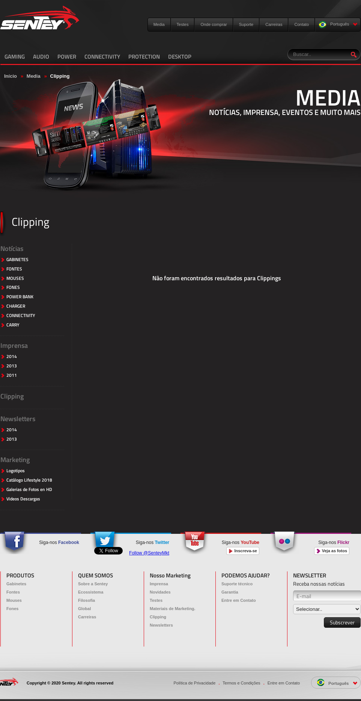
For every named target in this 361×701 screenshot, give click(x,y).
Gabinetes (16, 584)
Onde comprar (213, 24)
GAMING (15, 56)
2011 (11, 375)
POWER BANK (19, 297)
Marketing (15, 460)
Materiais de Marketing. (173, 608)
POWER (66, 56)
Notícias (11, 248)
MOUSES (15, 278)
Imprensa (14, 345)
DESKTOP (179, 56)
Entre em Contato (238, 600)
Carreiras (273, 24)
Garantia (229, 592)
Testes (183, 24)
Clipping (12, 396)
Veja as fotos (331, 550)
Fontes (13, 592)
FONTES (14, 269)
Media (159, 24)
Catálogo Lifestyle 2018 (29, 480)
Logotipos (15, 471)
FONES (13, 287)
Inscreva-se (243, 550)
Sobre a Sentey (93, 584)
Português (338, 24)
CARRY (13, 325)
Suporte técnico (237, 584)
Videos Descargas (23, 499)
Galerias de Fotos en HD (29, 489)
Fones (12, 608)
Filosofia (86, 600)
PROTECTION (144, 56)
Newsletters (17, 419)
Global (84, 608)
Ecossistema (90, 592)
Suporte (246, 24)
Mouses (14, 600)
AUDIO (41, 56)
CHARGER (15, 306)
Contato (301, 24)
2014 (11, 357)
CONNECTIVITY (102, 56)
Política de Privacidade (194, 683)
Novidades (160, 592)
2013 (11, 366)
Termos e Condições (241, 683)
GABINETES (17, 260)
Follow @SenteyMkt (149, 553)
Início (10, 76)
